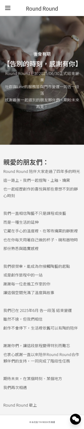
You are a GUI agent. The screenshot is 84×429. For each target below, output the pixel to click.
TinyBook (43, 422)
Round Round (42, 8)
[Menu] (8, 8)
